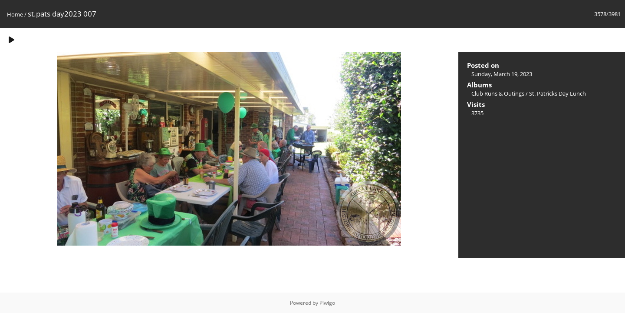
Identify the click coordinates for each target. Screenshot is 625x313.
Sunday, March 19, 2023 (501, 74)
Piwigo (327, 302)
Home (15, 14)
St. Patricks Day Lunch (557, 93)
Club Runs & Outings (497, 93)
